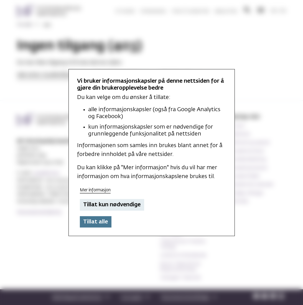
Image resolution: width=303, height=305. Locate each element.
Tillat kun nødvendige (112, 204)
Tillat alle (95, 222)
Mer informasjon (95, 190)
